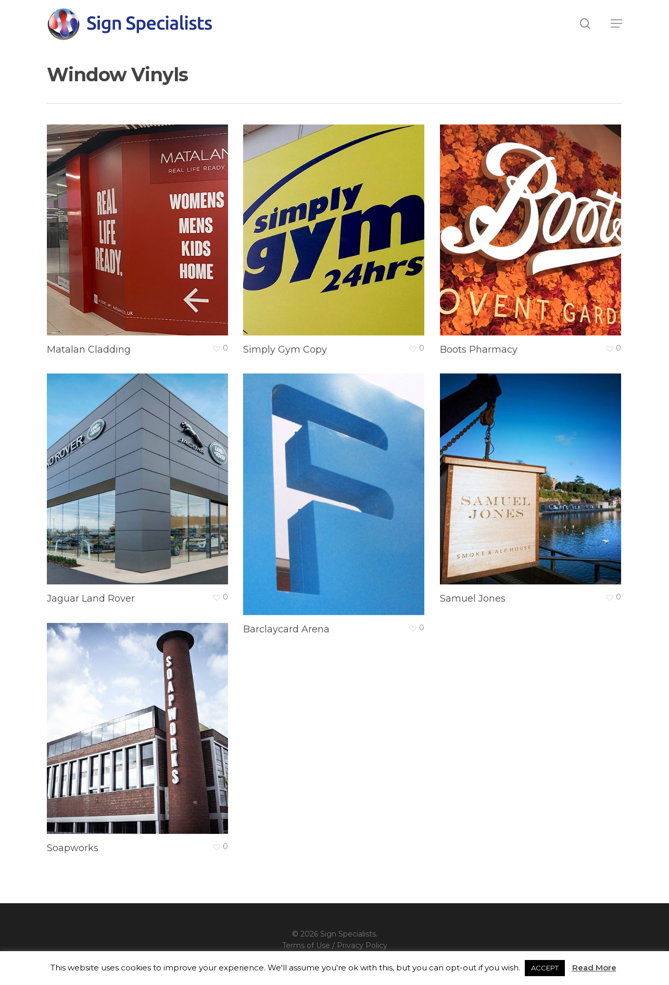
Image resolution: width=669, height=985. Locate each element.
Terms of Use (306, 945)
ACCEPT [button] (545, 968)
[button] (616, 23)
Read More (594, 967)
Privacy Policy (362, 945)
